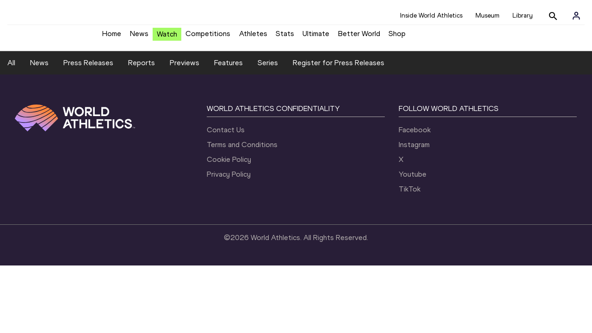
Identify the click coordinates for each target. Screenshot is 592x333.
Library (522, 15)
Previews (184, 88)
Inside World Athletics (431, 15)
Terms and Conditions (242, 170)
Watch (167, 37)
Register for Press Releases (338, 88)
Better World (359, 37)
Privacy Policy (229, 199)
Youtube (412, 199)
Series (268, 88)
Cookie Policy (229, 184)
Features (228, 88)
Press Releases (88, 88)
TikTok (409, 214)
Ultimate (315, 37)
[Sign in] (576, 15)
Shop (397, 37)
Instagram (414, 170)
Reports (141, 88)
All (11, 88)
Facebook (415, 155)
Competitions (207, 37)
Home (111, 37)
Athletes (253, 37)
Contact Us (226, 155)
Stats (285, 37)
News (139, 37)
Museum (487, 15)
